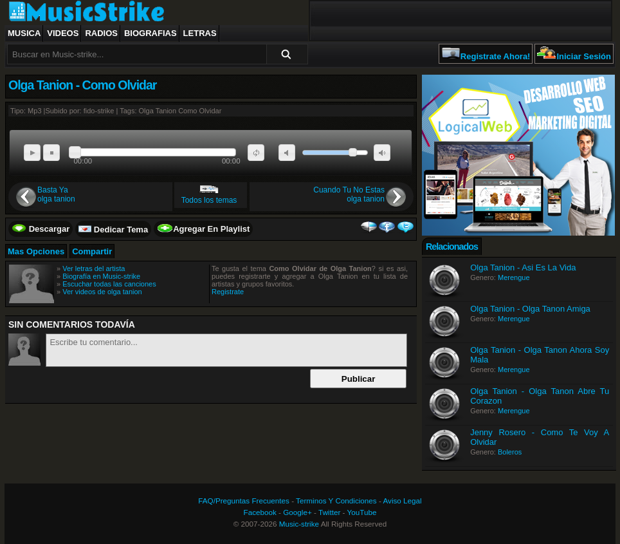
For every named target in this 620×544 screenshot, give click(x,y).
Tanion (166, 111)
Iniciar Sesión (583, 56)
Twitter (329, 512)
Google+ (297, 512)
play (32, 152)
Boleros (510, 452)
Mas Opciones (36, 251)
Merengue (514, 277)
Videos (62, 33)
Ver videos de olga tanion (102, 291)
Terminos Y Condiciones (336, 500)
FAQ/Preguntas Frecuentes (243, 500)
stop (51, 152)
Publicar (359, 379)
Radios (101, 33)
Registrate (228, 291)
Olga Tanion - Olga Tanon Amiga (530, 309)
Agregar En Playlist (211, 229)
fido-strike (99, 111)
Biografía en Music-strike (101, 276)
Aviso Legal (402, 500)
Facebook (260, 512)
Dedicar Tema (121, 229)
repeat (256, 152)
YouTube (362, 512)
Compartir (92, 251)
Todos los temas (209, 200)
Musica (24, 33)
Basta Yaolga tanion (56, 194)
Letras (200, 33)
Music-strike (299, 524)
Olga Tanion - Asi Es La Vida (523, 267)
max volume (382, 152)
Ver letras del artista (93, 268)
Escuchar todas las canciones (109, 284)
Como (187, 111)
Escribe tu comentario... (226, 350)
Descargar (49, 229)
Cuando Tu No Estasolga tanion (349, 194)
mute (287, 152)
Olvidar (210, 111)
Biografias (150, 33)
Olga (146, 111)
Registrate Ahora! (495, 56)
